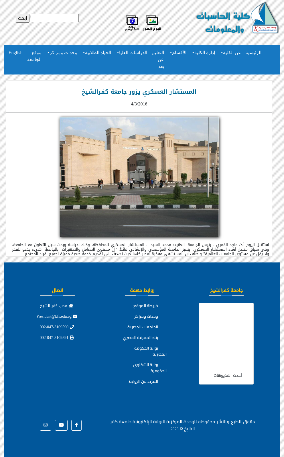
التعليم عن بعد (158, 59)
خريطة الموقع (145, 305)
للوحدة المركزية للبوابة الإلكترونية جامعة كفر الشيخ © (154, 425)
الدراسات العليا (133, 52)
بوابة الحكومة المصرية (150, 351)
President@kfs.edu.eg (57, 316)
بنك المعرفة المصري (140, 337)
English (16, 52)
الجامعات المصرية (142, 327)
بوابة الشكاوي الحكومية (150, 367)
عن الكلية (232, 52)
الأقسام (179, 52)
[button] (76, 425)
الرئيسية (253, 52)
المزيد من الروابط (143, 381)
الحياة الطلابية (98, 52)
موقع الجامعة (34, 56)
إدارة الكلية (204, 52)
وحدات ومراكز (63, 52)
